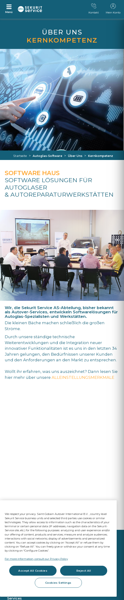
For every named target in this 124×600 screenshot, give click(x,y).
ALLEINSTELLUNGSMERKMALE (83, 377)
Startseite (20, 156)
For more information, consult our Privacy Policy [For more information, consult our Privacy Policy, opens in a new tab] (36, 559)
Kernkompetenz (100, 156)
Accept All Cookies (32, 570)
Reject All (83, 570)
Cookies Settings (58, 582)
